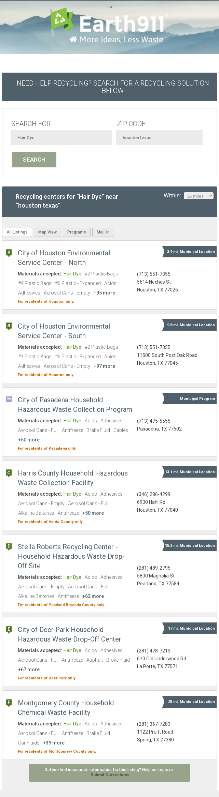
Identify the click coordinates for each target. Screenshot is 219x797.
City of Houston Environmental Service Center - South (64, 331)
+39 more (54, 743)
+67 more (29, 669)
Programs (76, 232)
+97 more (104, 366)
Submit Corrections (110, 774)
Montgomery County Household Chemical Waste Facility (66, 708)
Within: (189, 195)
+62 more (93, 596)
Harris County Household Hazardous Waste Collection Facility (73, 478)
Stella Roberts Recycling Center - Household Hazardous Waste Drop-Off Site (71, 556)
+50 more (29, 439)
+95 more (104, 293)
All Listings (17, 232)
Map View (47, 232)
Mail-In (103, 232)
